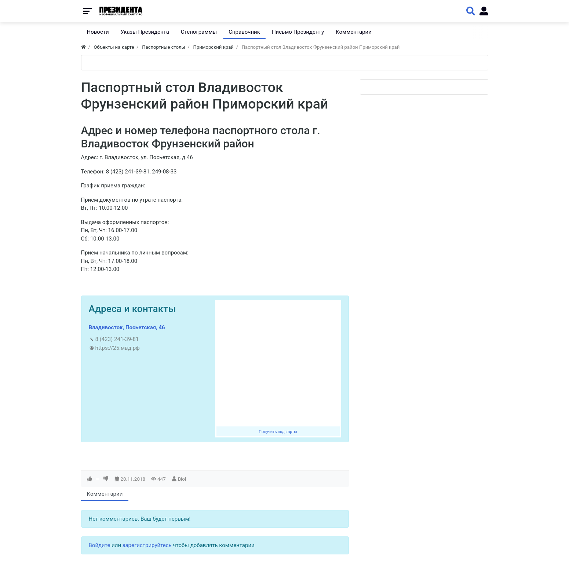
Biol (182, 479)
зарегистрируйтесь (147, 545)
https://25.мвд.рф (117, 348)
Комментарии (105, 494)
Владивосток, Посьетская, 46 (127, 327)
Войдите (99, 545)
